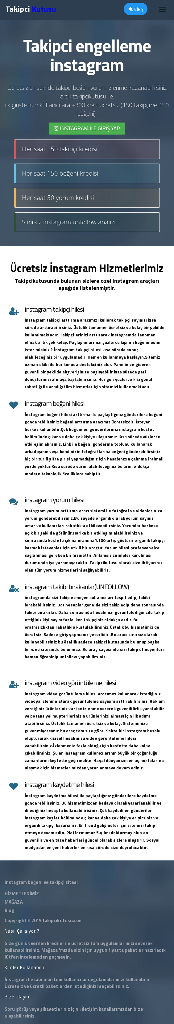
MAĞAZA (14, 901)
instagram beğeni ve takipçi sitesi (41, 882)
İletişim (90, 1009)
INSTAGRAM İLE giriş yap (87, 128)
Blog (9, 910)
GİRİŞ (136, 9)
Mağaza (49, 950)
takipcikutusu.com (63, 920)
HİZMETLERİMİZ (22, 893)
